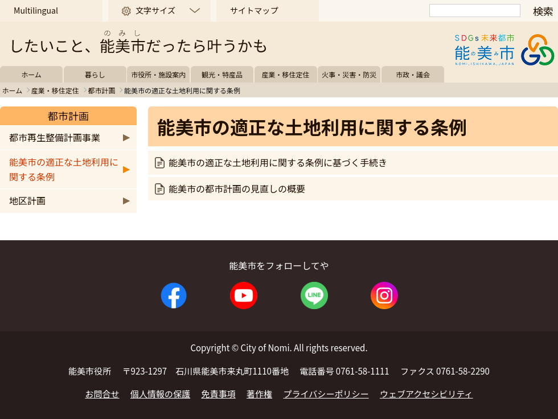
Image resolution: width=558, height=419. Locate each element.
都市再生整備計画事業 (54, 137)
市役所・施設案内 (158, 74)
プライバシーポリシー (326, 394)
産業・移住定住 (286, 74)
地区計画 (27, 200)
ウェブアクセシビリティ (426, 394)
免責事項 (219, 394)
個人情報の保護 (160, 394)
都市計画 (101, 90)
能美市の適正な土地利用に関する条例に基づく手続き (278, 162)
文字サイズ (155, 10)
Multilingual (36, 10)
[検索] (474, 10)
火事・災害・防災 (349, 74)
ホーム (31, 74)
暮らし (95, 74)
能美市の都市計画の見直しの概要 (237, 188)
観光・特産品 (222, 74)
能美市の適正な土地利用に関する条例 (63, 169)
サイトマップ (254, 10)
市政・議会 (413, 74)
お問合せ (102, 394)
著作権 (259, 394)
